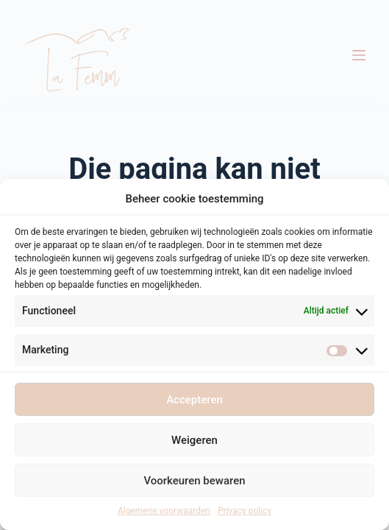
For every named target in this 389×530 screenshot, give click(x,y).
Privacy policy (244, 511)
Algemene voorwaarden (164, 511)
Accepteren (194, 399)
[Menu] (358, 55)
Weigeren (194, 440)
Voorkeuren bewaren (194, 480)
